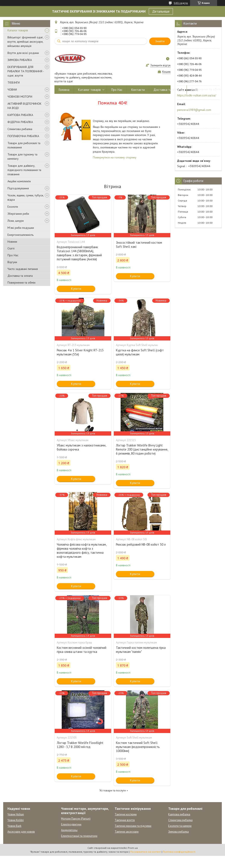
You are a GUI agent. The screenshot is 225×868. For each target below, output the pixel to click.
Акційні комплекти (19, 181)
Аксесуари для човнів (21, 831)
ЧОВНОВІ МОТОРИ (19, 97)
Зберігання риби (18, 214)
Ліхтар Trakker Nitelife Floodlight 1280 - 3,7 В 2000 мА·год (80, 745)
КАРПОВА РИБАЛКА (20, 115)
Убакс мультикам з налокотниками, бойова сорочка (81, 447)
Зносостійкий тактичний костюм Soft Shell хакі (139, 245)
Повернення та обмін (21, 282)
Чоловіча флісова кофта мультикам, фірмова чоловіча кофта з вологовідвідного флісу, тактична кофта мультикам (81, 550)
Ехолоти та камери (179, 826)
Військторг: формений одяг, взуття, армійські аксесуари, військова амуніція (25, 41)
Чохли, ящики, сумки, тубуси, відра (25, 197)
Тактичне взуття (125, 820)
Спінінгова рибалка (19, 129)
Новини (12, 241)
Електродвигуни (71, 824)
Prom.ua (133, 847)
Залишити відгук (160, 65)
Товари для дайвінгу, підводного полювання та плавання (24, 170)
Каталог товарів (17, 30)
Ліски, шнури (15, 221)
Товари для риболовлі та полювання (23, 145)
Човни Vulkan (15, 814)
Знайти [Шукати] (160, 41)
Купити (76, 289)
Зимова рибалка (178, 831)
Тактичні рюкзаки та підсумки (133, 826)
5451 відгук (181, 2)
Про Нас (12, 255)
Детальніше (160, 11)
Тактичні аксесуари (127, 831)
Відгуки (12, 262)
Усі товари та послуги (112, 790)
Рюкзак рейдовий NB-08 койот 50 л (141, 544)
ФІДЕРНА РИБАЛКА (20, 122)
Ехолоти (12, 207)
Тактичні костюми (126, 814)
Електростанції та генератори (79, 836)
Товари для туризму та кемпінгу (22, 156)
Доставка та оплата (20, 276)
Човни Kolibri (15, 820)
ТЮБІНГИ (13, 82)
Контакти (138, 89)
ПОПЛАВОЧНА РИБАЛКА (23, 136)
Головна (64, 89)
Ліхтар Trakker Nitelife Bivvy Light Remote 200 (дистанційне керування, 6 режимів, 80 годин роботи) (142, 449)
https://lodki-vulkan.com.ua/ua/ (196, 95)
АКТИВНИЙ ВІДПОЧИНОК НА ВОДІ (24, 106)
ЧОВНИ (12, 89)
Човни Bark (14, 826)
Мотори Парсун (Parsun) (76, 818)
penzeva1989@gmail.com (194, 110)
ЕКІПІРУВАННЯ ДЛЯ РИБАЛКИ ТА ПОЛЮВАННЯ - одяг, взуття (25, 71)
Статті (11, 248)
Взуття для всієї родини (23, 53)
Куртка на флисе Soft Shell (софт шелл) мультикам (140, 352)
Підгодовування (18, 188)
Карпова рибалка (179, 814)
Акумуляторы (69, 830)
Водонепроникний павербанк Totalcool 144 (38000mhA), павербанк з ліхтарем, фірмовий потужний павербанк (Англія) (79, 253)
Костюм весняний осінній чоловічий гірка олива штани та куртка (81, 650)
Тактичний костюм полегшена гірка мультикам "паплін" (141, 650)
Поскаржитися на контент (145, 851)
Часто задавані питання (22, 269)
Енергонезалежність (20, 235)
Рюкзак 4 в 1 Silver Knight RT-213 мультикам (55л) (80, 352)
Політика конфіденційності (179, 851)
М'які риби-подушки (20, 228)
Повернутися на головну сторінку (114, 157)
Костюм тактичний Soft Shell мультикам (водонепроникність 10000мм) (138, 747)
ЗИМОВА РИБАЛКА (19, 60)
